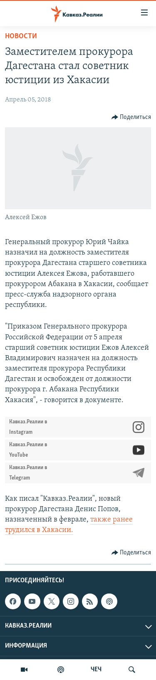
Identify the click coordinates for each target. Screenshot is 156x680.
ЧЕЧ (96, 669)
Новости (21, 36)
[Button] (131, 117)
